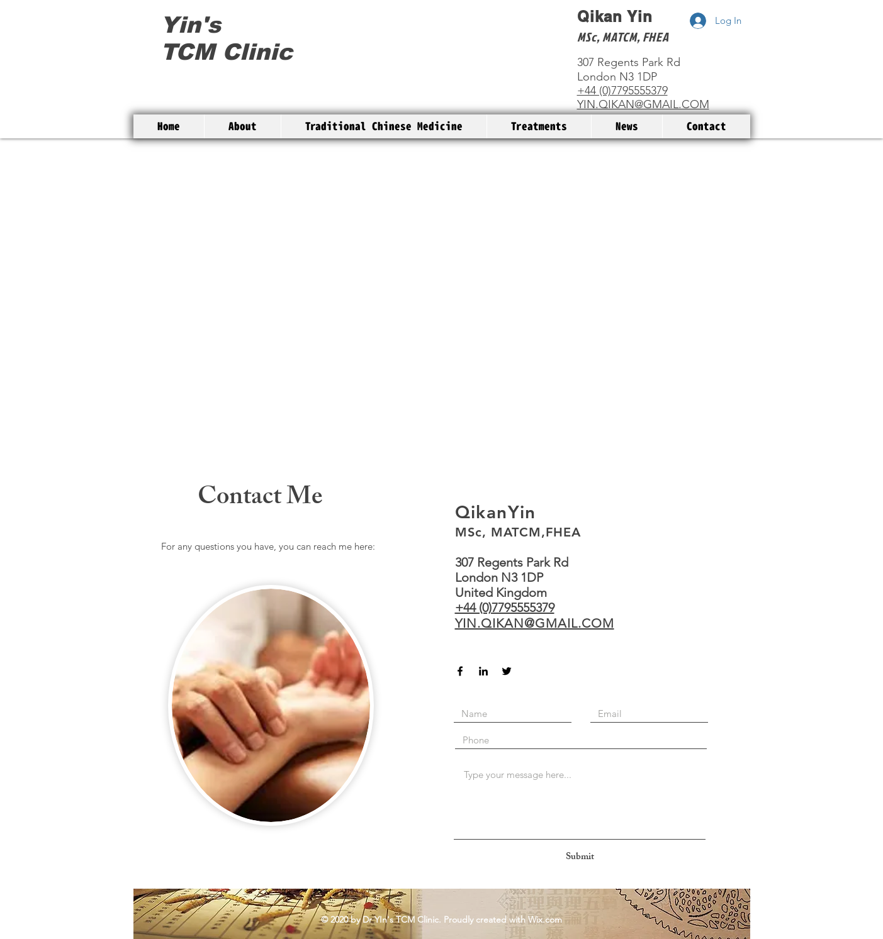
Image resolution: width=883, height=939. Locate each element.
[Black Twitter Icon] (506, 671)
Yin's (190, 25)
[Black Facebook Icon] (460, 671)
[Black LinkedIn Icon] (483, 671)
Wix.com (545, 919)
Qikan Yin (615, 16)
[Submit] (580, 857)
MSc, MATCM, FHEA (623, 36)
